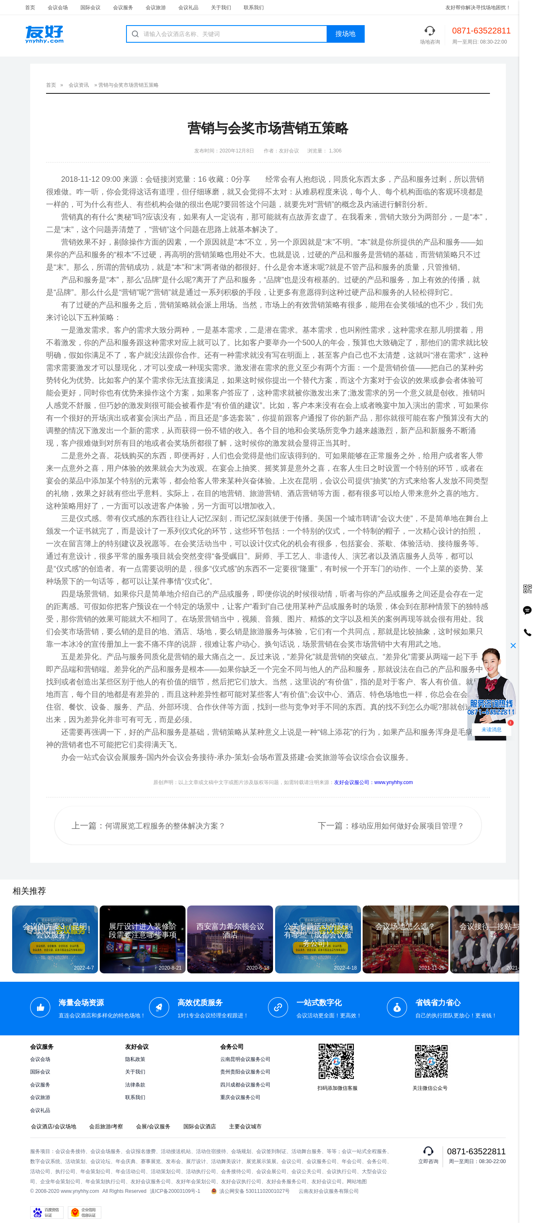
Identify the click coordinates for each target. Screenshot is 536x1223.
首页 (30, 7)
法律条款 (135, 1085)
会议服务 (123, 7)
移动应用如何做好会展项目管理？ (407, 826)
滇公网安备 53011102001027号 (250, 1191)
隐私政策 (135, 1059)
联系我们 (254, 7)
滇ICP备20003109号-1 (175, 1191)
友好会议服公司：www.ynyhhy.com (373, 782)
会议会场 (58, 7)
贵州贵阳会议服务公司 (245, 1072)
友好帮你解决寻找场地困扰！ (478, 7)
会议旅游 (156, 7)
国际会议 (90, 7)
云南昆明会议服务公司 (245, 1059)
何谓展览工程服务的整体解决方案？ (165, 826)
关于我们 (221, 7)
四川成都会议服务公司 (245, 1085)
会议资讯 (79, 85)
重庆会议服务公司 (240, 1097)
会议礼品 (188, 7)
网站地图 (357, 1181)
